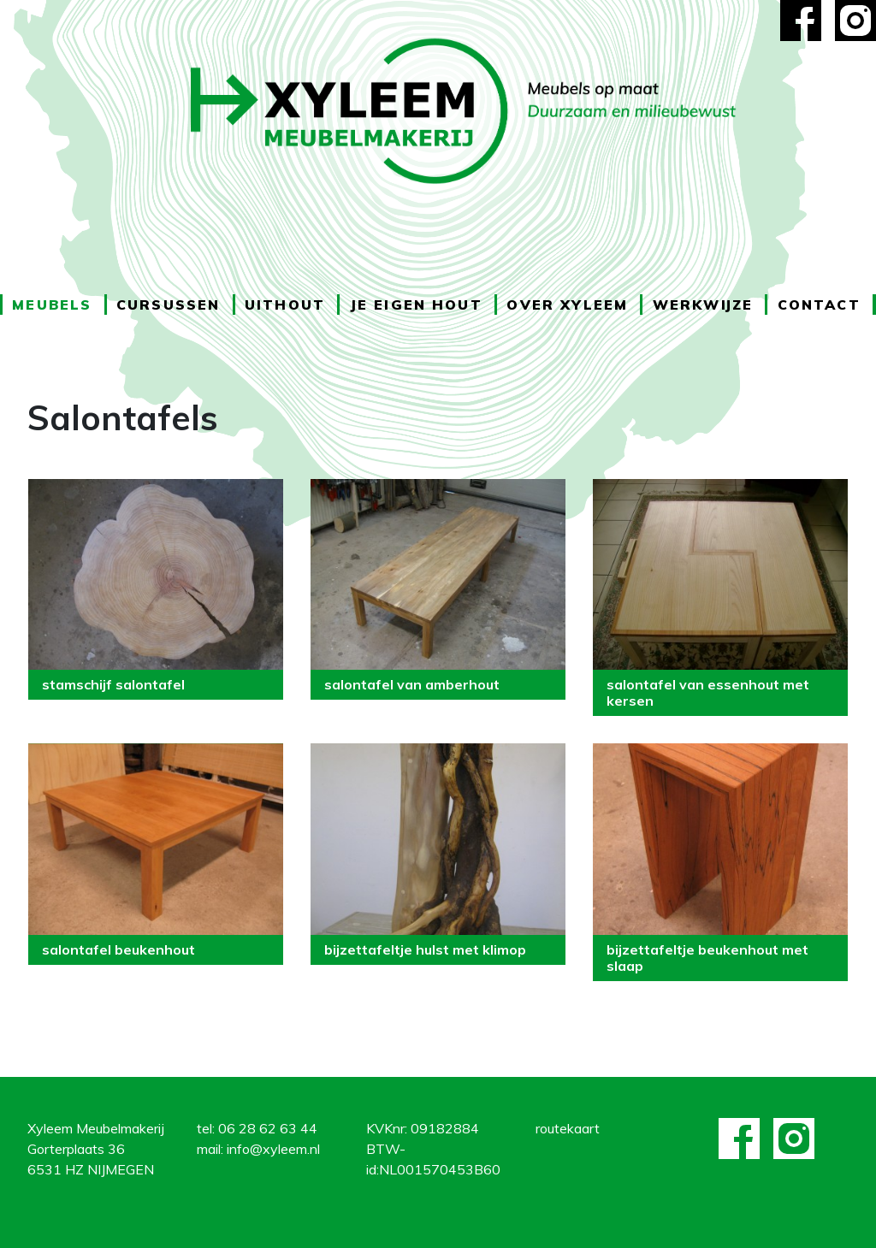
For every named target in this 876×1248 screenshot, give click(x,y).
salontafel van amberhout (412, 684)
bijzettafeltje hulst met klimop (425, 949)
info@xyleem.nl (273, 1148)
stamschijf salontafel (113, 684)
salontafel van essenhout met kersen (708, 692)
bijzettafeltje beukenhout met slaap (707, 957)
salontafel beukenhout (118, 949)
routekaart (568, 1128)
